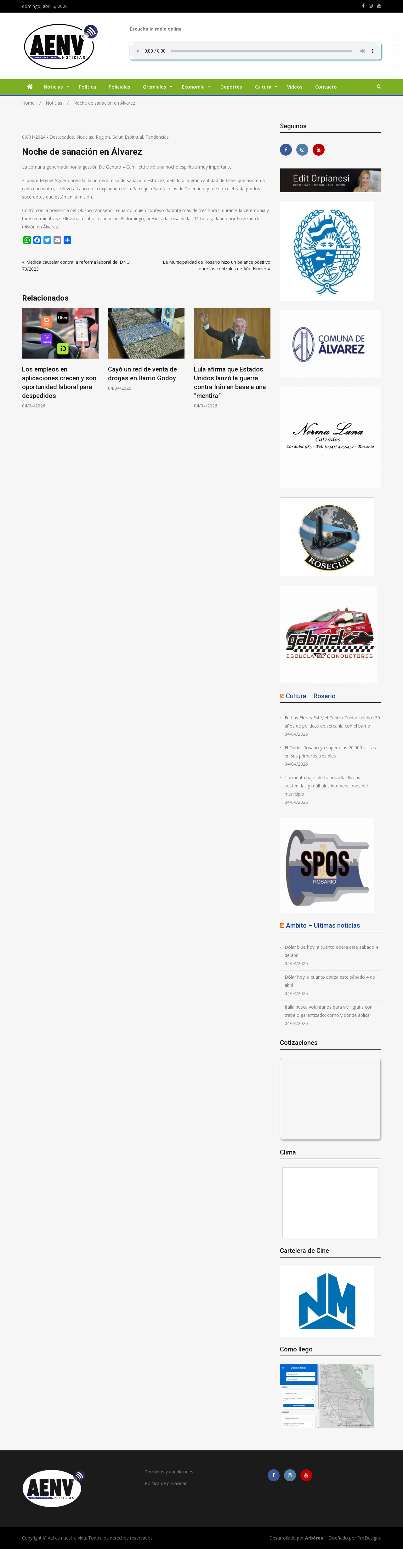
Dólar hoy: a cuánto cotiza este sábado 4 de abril (330, 981)
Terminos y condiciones (169, 1472)
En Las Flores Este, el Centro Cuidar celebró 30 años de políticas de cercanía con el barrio (332, 722)
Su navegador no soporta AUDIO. (255, 51)
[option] (60, 358)
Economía (193, 86)
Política (87, 86)
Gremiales (154, 86)
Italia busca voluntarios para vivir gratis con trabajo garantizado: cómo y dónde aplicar (328, 1011)
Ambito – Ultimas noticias (323, 925)
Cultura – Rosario (311, 696)
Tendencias (157, 137)
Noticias (53, 86)
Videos (295, 86)
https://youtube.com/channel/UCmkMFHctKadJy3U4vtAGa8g (379, 5)
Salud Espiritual (127, 137)
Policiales (119, 86)
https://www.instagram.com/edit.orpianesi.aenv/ (371, 5)
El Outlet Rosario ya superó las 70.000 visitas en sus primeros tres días (330, 752)
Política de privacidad (166, 1483)
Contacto (326, 86)
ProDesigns (369, 1538)
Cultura (263, 86)
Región (103, 137)
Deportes (231, 86)
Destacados (61, 137)
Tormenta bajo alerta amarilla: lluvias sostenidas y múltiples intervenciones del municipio (326, 785)
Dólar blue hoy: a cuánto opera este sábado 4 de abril (331, 951)
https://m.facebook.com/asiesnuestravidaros (363, 5)
